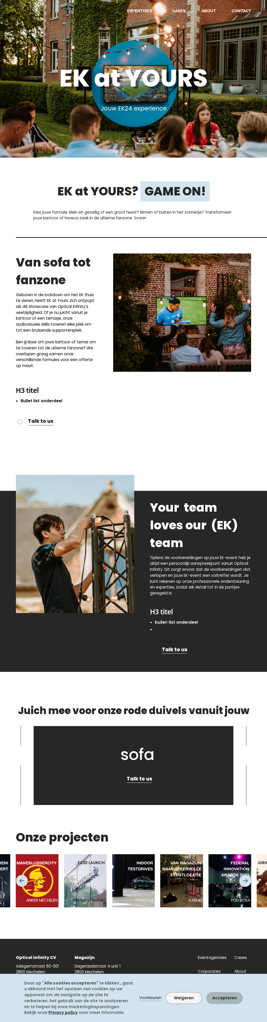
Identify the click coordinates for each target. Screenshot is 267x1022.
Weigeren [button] (184, 998)
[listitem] (37, 881)
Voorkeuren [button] (150, 997)
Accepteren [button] (224, 998)
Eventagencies (212, 957)
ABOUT (209, 10)
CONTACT (241, 10)
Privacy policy (63, 1012)
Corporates (209, 971)
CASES (179, 10)
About (240, 971)
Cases (240, 957)
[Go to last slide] (22, 881)
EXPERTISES (139, 10)
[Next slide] (245, 881)
